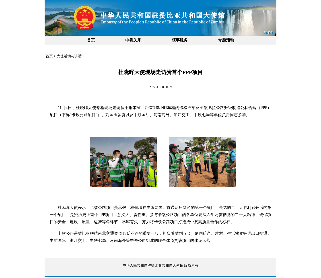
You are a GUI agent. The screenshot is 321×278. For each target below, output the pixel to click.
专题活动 (226, 40)
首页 (91, 40)
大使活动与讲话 (69, 56)
